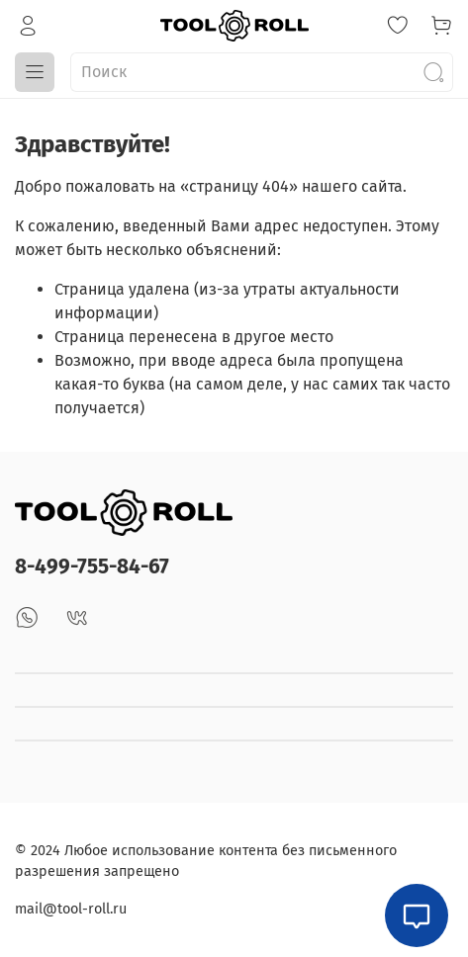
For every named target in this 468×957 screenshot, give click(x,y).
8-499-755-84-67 (92, 567)
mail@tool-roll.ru (71, 909)
